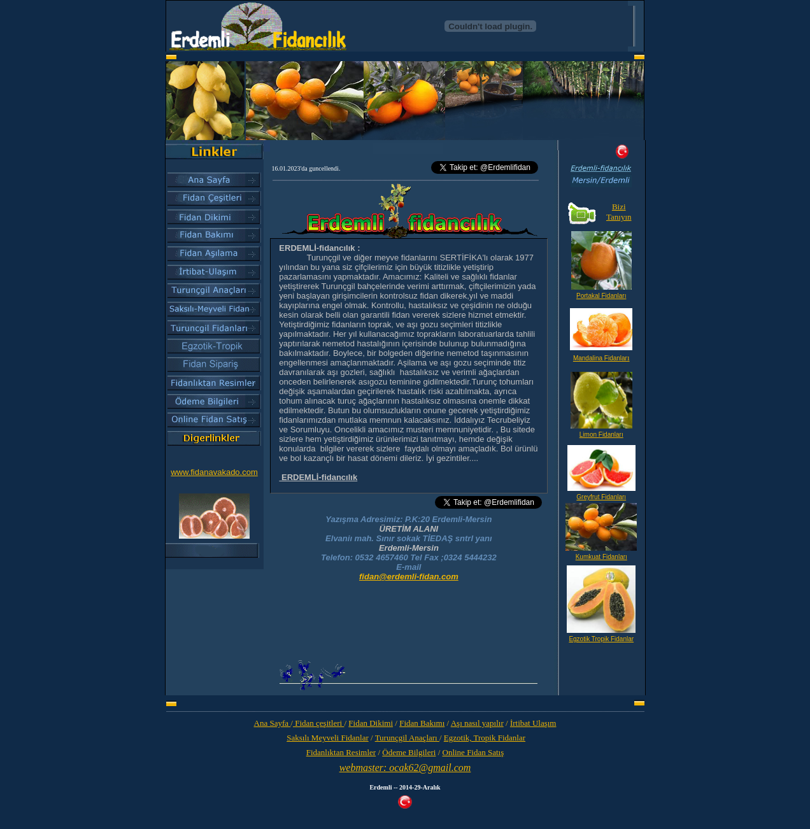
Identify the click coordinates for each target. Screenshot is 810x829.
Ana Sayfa (272, 723)
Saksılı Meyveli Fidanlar (328, 737)
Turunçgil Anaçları (407, 737)
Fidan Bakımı (421, 723)
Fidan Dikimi (370, 723)
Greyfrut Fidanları (601, 496)
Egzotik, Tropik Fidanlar (484, 737)
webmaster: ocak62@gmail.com (405, 767)
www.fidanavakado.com (214, 472)
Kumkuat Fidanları (601, 556)
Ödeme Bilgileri (409, 752)
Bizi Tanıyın (619, 212)
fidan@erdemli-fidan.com (408, 576)
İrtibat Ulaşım (533, 723)
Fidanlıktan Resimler (341, 752)
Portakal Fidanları (601, 295)
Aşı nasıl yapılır (477, 723)
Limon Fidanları (601, 434)
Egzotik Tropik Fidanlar (601, 638)
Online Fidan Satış (473, 752)
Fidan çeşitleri (319, 723)
